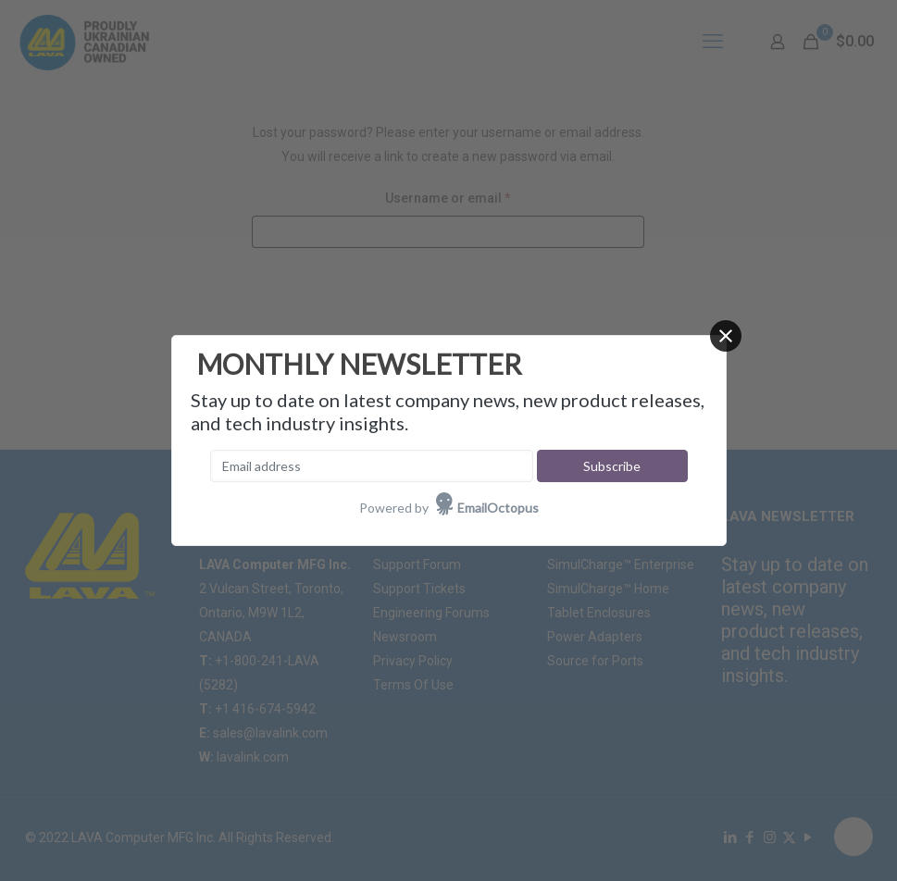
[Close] (725, 336)
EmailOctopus (498, 507)
